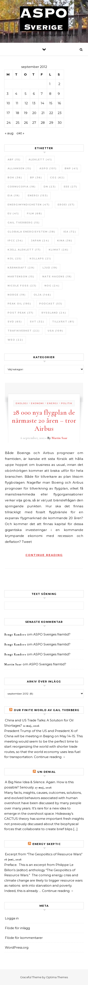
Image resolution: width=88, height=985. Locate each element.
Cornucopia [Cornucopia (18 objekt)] (22, 186)
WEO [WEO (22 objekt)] (15, 339)
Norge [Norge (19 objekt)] (17, 294)
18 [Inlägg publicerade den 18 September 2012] (17, 113)
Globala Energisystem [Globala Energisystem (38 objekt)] (31, 231)
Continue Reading (44, 555)
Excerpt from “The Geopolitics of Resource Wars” (43, 854)
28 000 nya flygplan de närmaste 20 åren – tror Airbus (44, 420)
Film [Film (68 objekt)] (34, 213)
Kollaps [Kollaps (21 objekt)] (40, 258)
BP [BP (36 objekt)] (36, 177)
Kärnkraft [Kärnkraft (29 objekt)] (21, 267)
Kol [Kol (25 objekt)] (15, 258)
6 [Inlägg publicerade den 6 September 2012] (34, 94)
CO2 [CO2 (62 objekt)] (57, 177)
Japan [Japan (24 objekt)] (40, 240)
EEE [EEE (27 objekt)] (70, 186)
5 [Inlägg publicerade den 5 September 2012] (26, 94)
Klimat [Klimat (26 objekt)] (58, 249)
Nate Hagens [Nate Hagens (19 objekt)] (57, 276)
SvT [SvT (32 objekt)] (37, 321)
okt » (20, 133)
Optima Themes (57, 977)
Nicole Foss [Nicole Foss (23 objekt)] (22, 285)
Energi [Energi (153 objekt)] (38, 195)
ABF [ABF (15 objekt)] (14, 159)
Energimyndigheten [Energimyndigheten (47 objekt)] (29, 204)
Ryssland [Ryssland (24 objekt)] (54, 312)
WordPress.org (16, 947)
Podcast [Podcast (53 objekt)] (50, 303)
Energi (52, 403)
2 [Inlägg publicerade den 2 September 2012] (59, 84)
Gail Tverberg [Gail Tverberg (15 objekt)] (24, 222)
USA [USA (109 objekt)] (55, 330)
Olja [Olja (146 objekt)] (42, 294)
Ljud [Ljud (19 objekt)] (50, 267)
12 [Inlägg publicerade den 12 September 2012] (26, 103)
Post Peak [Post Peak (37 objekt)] (21, 312)
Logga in (12, 918)
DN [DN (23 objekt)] (50, 186)
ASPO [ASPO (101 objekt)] (48, 168)
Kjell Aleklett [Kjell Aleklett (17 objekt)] (24, 249)
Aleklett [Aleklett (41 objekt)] (40, 159)
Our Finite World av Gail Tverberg (47, 710)
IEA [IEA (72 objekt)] (69, 231)
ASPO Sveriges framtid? (51, 634)
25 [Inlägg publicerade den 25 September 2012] (18, 123)
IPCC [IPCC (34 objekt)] (15, 240)
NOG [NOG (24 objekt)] (52, 285)
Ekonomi (37, 403)
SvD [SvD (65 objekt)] (15, 321)
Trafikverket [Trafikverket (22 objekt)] (24, 330)
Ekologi (22, 403)
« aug (9, 133)
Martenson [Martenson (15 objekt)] (21, 276)
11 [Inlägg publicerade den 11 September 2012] (17, 103)
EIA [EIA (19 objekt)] (14, 195)
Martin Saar (59, 438)
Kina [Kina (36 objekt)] (64, 240)
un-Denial (46, 771)
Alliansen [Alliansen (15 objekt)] (19, 168)
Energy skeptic (46, 844)
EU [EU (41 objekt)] (13, 213)
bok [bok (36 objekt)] (15, 177)
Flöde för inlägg (17, 928)
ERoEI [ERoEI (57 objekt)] (66, 204)
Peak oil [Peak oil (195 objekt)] (19, 303)
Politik (66, 403)
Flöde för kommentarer (24, 938)
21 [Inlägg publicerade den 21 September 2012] (43, 113)
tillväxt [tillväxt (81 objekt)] (63, 321)
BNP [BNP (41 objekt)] (71, 168)
